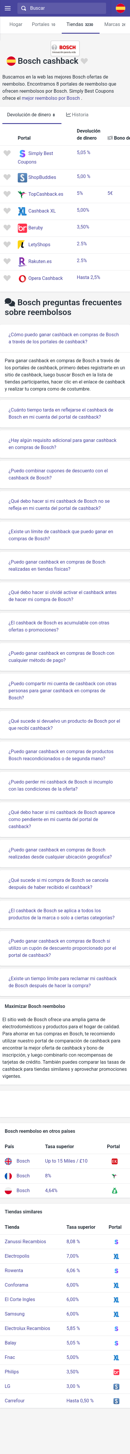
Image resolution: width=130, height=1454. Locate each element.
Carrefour (15, 1401)
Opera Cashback (45, 278)
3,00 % (73, 1386)
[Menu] (7, 8)
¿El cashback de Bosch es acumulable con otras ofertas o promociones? (59, 626)
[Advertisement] (65, 1104)
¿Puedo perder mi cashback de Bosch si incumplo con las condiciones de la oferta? (61, 785)
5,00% (83, 210)
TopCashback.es (45, 194)
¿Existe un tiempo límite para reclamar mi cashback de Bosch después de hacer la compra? (63, 982)
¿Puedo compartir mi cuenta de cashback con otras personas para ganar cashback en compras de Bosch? (62, 691)
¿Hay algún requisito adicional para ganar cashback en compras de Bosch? (62, 444)
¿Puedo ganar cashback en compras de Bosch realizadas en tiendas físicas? (57, 565)
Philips (12, 1372)
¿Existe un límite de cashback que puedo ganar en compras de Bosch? (61, 535)
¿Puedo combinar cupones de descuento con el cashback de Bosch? (58, 474)
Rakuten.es (40, 261)
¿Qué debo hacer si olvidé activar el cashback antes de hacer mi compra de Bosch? (63, 596)
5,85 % (73, 1328)
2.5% (82, 244)
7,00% (72, 1256)
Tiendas (80, 25)
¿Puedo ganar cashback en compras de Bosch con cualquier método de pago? (61, 656)
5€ (110, 193)
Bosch (23, 1161)
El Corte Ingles (20, 1299)
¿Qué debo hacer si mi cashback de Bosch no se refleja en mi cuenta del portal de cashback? (59, 504)
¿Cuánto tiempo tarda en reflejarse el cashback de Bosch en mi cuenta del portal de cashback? (61, 413)
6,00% (72, 1285)
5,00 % (83, 176)
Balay (10, 1343)
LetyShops (39, 244)
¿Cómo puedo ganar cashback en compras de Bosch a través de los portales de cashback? (64, 338)
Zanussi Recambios (25, 1241)
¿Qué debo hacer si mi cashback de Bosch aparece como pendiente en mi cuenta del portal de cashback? (62, 819)
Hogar (15, 24)
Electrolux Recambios (27, 1328)
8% (48, 1176)
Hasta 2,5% (88, 277)
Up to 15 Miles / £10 (66, 1161)
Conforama (16, 1285)
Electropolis (17, 1256)
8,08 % (73, 1241)
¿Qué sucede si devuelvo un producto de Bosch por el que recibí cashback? (64, 724)
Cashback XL (42, 211)
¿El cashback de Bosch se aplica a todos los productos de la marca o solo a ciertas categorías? (62, 914)
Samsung (15, 1314)
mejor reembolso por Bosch (51, 98)
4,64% (51, 1190)
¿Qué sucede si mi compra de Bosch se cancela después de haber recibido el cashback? (58, 883)
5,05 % (83, 152)
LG (7, 1386)
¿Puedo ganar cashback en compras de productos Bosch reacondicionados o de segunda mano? (61, 755)
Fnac (10, 1357)
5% (80, 193)
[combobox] (61, 8)
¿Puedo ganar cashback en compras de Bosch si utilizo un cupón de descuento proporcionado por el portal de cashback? (62, 948)
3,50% (83, 227)
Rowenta (14, 1270)
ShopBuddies (42, 177)
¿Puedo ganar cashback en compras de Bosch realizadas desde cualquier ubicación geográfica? (60, 853)
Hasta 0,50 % (80, 1401)
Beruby (35, 228)
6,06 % (73, 1270)
